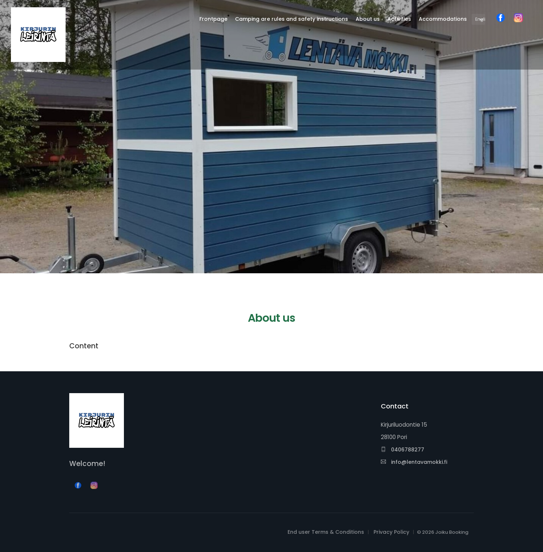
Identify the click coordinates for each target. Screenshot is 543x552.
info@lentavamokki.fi (414, 462)
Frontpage (213, 19)
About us (368, 19)
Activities (399, 19)
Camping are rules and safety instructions (291, 19)
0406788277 (402, 449)
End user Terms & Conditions (326, 532)
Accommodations (443, 19)
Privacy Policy (391, 532)
